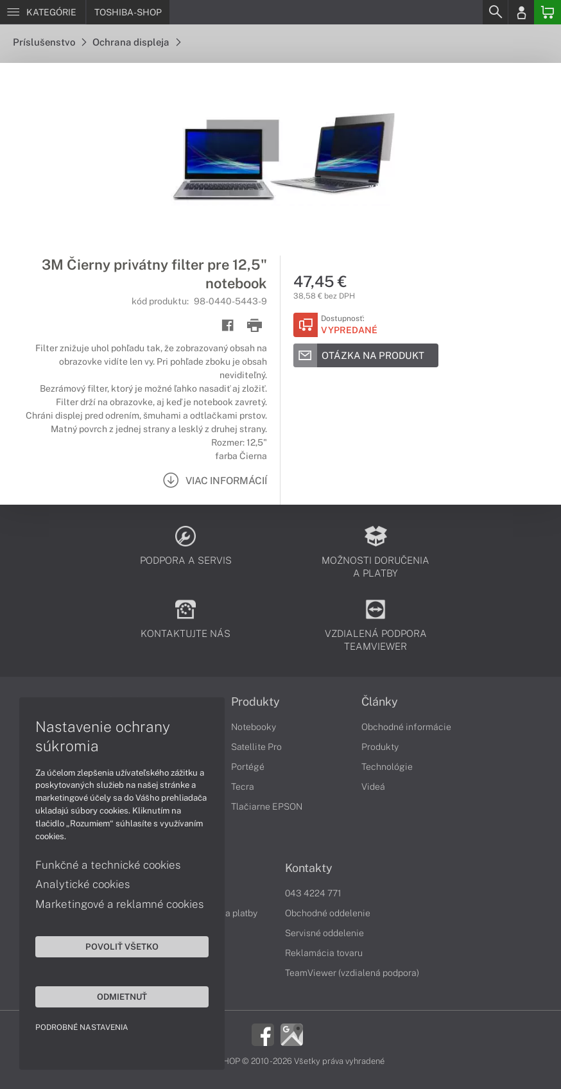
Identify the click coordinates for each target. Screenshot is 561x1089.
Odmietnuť (122, 996)
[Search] (495, 12)
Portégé (247, 767)
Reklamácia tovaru (324, 953)
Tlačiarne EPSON (266, 806)
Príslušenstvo (49, 42)
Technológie (387, 767)
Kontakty (308, 868)
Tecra (242, 786)
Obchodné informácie (406, 727)
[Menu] (42, 12)
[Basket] (547, 12)
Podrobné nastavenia (81, 1027)
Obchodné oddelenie (327, 913)
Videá (373, 786)
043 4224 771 (313, 893)
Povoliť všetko (122, 946)
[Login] (521, 12)
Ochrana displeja (136, 42)
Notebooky (253, 727)
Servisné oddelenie (324, 933)
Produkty (255, 702)
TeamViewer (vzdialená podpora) (352, 973)
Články (379, 702)
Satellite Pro (256, 747)
